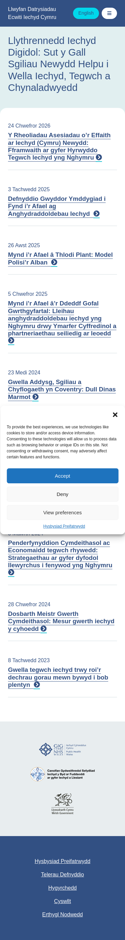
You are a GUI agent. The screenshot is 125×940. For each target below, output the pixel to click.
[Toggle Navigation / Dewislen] (109, 13)
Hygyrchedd (62, 888)
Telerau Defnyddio (62, 874)
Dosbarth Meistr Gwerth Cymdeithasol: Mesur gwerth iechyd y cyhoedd (61, 621)
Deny (62, 494)
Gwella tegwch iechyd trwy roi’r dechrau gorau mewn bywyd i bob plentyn (58, 677)
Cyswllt (62, 901)
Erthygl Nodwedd (62, 914)
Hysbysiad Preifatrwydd (64, 526)
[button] (115, 414)
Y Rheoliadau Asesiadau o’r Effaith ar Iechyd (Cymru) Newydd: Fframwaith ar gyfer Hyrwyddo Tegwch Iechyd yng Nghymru (59, 146)
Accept (62, 476)
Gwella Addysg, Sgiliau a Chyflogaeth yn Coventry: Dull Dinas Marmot (62, 389)
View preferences (62, 512)
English (86, 13)
